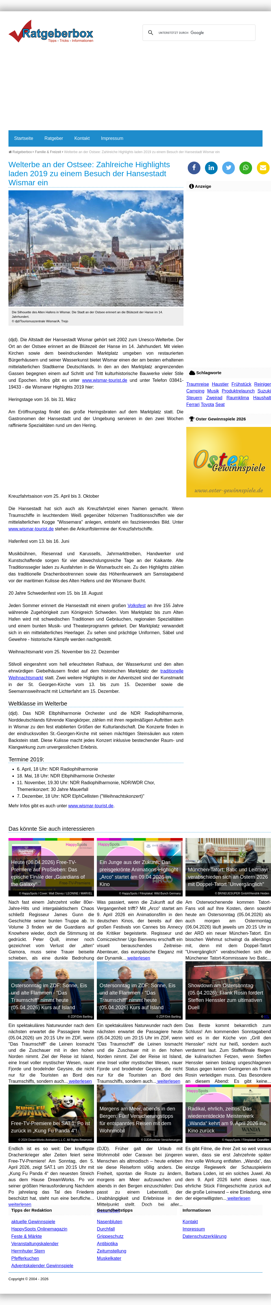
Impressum (112, 138)
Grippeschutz (110, 1236)
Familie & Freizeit (48, 152)
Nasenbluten (109, 1221)
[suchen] (198, 32)
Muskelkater (109, 1258)
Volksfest (137, 605)
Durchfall (106, 1229)
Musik (213, 391)
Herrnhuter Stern (28, 1251)
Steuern (194, 397)
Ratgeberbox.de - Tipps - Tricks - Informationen (50, 31)
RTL (266, 1016)
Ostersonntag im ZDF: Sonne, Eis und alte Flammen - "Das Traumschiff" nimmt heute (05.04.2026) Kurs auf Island (49, 996)
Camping (195, 391)
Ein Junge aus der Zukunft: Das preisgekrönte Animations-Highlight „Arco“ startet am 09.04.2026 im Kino (138, 873)
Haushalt (262, 397)
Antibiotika (107, 1243)
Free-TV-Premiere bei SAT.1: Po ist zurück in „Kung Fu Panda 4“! (50, 1127)
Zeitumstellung (111, 1251)
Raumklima (237, 397)
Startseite (23, 138)
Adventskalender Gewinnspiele (42, 1265)
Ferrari (193, 404)
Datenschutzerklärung (205, 1236)
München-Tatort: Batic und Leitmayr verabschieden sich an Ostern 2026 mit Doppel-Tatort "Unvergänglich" (228, 877)
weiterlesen (138, 958)
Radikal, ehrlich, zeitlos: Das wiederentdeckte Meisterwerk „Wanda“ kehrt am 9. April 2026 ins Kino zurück (227, 1120)
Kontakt (81, 138)
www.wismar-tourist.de (104, 380)
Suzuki (264, 391)
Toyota (207, 404)
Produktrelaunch (238, 391)
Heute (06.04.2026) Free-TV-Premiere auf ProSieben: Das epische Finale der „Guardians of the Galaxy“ (48, 873)
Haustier (220, 384)
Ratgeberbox (20, 152)
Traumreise (197, 384)
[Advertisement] (117, 88)
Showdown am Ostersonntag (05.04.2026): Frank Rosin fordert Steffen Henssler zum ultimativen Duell (225, 996)
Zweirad (214, 397)
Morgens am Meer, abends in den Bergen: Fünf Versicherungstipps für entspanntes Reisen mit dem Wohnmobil (137, 1120)
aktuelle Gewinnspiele (33, 1221)
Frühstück (241, 384)
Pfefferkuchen (25, 1258)
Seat (220, 404)
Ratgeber (54, 138)
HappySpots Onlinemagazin (39, 1229)
